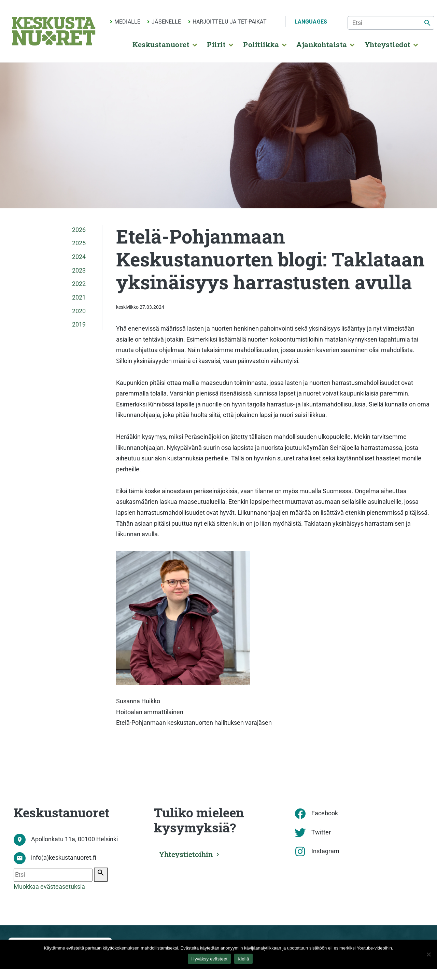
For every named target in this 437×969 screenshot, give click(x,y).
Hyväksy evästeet (209, 958)
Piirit (216, 44)
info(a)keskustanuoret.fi (63, 857)
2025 (79, 243)
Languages (311, 21)
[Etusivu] (53, 31)
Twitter (321, 832)
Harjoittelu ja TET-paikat (230, 21)
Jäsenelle (166, 21)
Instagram (325, 851)
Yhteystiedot (388, 44)
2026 (79, 229)
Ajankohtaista (321, 44)
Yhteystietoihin (187, 854)
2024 (79, 256)
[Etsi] (391, 23)
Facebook (324, 813)
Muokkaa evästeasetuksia (49, 886)
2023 (79, 270)
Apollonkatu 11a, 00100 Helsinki (74, 839)
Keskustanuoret (160, 44)
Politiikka (261, 44)
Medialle (127, 21)
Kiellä (243, 958)
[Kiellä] (428, 954)
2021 (79, 297)
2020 (79, 311)
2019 (79, 324)
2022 (79, 283)
